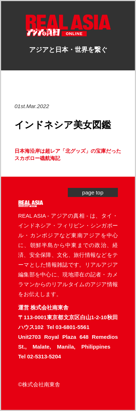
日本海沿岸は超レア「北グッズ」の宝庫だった (68, 151)
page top (92, 192)
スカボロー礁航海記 (37, 158)
